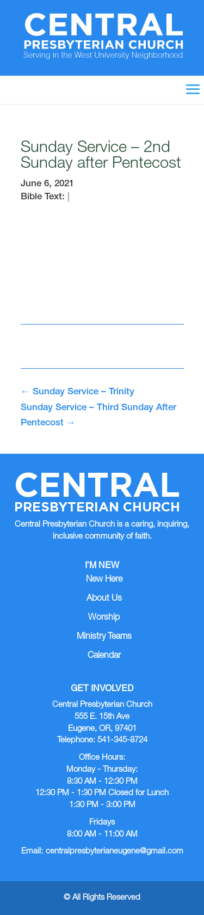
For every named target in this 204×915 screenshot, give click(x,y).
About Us (104, 599)
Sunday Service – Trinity (77, 392)
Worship (104, 618)
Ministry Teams (104, 637)
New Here (104, 580)
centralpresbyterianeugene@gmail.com (114, 851)
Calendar (104, 656)
